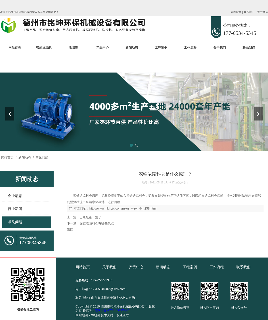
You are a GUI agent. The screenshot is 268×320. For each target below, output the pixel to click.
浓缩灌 (73, 47)
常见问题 (41, 157)
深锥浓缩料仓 (82, 195)
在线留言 (236, 12)
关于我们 (219, 47)
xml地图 (94, 315)
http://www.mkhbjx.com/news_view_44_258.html (122, 208)
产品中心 (102, 47)
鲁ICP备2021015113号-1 (112, 310)
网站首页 (14, 47)
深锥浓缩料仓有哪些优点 (97, 223)
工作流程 (190, 47)
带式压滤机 (44, 47)
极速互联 (123, 315)
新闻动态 (132, 47)
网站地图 (81, 315)
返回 (70, 229)
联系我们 (249, 12)
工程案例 (161, 47)
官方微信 (262, 12)
